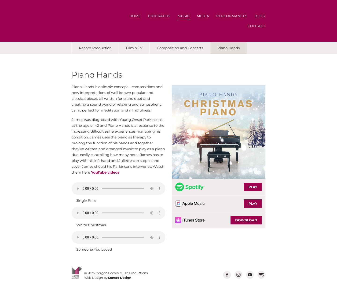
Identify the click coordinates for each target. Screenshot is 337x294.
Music (184, 16)
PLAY (253, 187)
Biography (159, 16)
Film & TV (134, 48)
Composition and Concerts (180, 48)
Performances (232, 16)
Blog (260, 16)
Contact (256, 26)
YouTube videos (105, 172)
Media (203, 16)
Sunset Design (119, 277)
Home (135, 16)
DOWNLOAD (246, 220)
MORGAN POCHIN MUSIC (85, 21)
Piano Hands (228, 48)
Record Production (95, 48)
